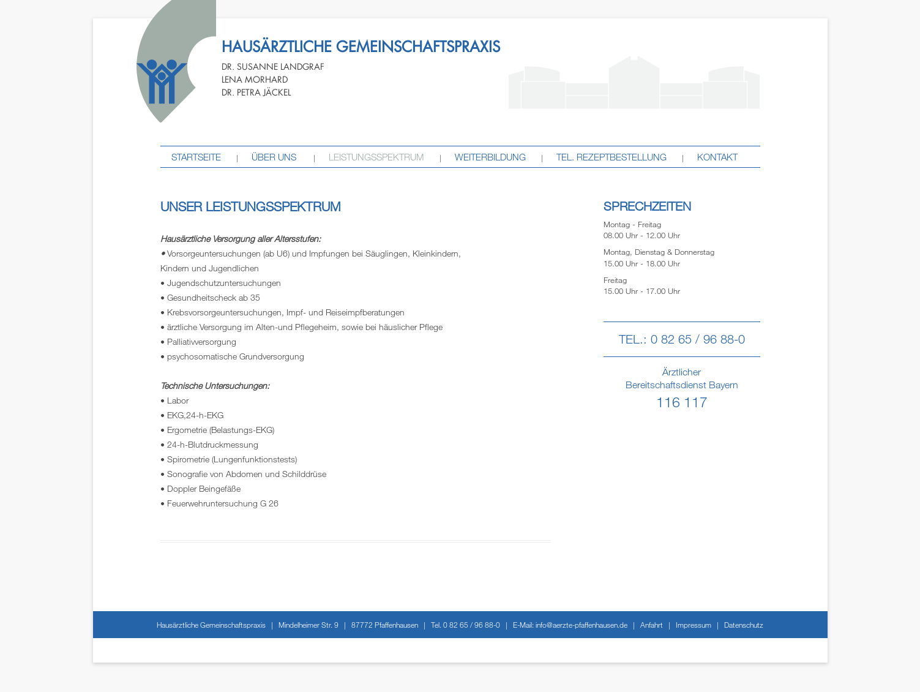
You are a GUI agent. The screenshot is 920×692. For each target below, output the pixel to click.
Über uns (274, 156)
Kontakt (717, 156)
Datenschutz (743, 625)
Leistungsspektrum (376, 156)
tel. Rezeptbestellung (611, 156)
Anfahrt (651, 625)
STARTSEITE (196, 156)
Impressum (693, 625)
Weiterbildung (490, 156)
